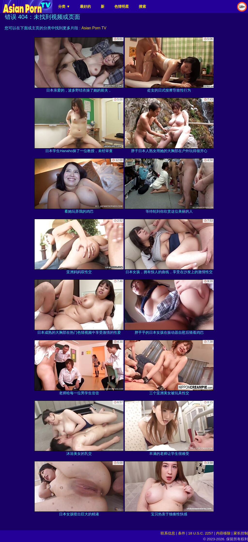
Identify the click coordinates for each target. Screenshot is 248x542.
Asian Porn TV (93, 28)
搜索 (142, 6)
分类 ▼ (64, 6)
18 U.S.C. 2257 (200, 533)
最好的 (85, 6)
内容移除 (223, 533)
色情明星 (121, 6)
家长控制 (240, 533)
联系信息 (168, 533)
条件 (181, 533)
